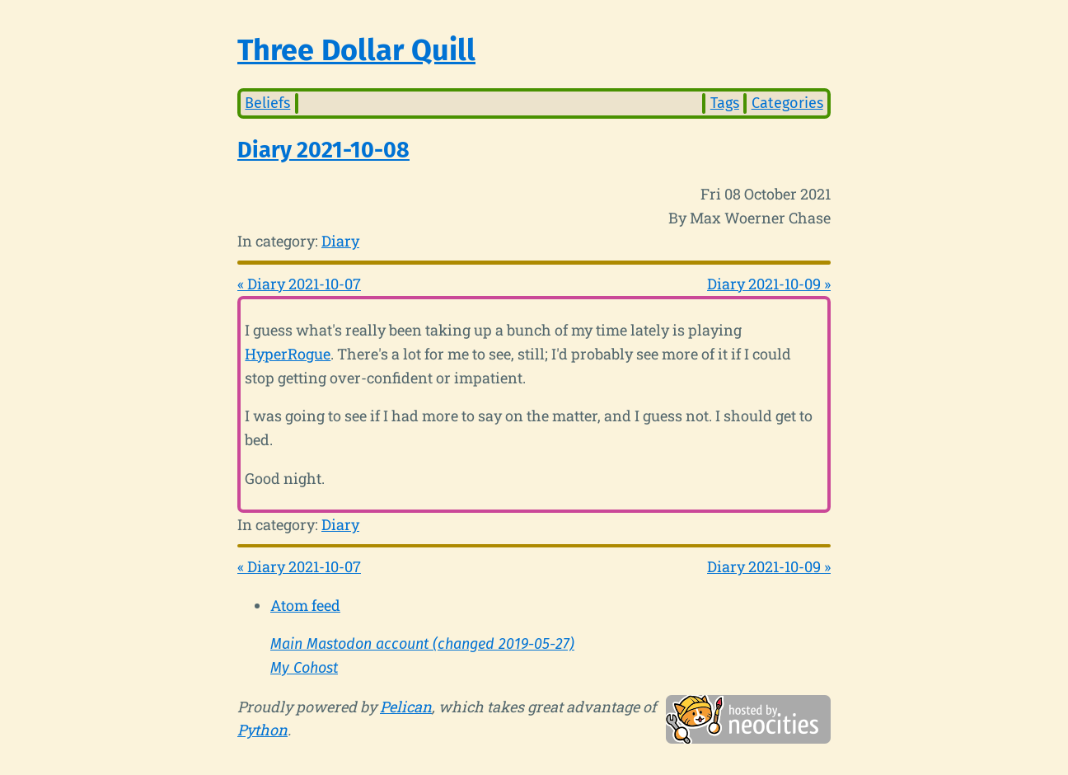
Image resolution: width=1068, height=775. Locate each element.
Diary (340, 241)
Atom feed (305, 605)
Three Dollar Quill (356, 50)
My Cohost (304, 668)
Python (262, 730)
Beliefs (267, 103)
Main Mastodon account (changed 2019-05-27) (422, 644)
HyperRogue (287, 354)
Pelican (406, 706)
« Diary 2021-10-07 (299, 284)
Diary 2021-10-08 (323, 150)
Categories (787, 103)
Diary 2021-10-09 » (769, 284)
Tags (724, 103)
